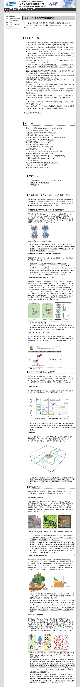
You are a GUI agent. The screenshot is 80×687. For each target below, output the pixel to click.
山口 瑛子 (29, 146)
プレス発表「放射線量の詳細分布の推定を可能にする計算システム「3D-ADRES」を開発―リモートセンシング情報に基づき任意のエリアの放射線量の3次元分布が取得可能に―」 (52, 537)
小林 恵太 (29, 153)
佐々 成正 (29, 144)
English (6, 11)
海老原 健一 (30, 133)
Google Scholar (57, 128)
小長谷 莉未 (30, 158)
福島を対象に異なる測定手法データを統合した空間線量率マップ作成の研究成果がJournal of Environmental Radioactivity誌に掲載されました (50, 91)
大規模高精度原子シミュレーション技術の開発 (45, 180)
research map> (46, 153)
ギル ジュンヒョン (32, 165)
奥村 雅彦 (29, 142)
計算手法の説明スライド (38, 323)
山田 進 (28, 135)
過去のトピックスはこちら (32, 113)
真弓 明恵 (29, 167)
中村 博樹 (29, 139)
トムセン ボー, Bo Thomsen (35, 151)
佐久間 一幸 (30, 156)
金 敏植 (28, 149)
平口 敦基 (29, 162)
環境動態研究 (34, 185)
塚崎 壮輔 (29, 160)
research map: (44, 128)
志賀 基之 (29, 137)
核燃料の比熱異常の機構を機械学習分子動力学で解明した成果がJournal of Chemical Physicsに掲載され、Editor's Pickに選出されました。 (50, 49)
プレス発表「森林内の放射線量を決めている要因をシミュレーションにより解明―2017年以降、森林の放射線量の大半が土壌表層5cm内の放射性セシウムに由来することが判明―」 (52, 596)
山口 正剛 (29, 130)
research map (45, 142)
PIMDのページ (35, 369)
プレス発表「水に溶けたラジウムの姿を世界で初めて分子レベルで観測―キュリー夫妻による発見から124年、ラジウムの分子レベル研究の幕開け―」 (52, 655)
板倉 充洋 (29, 128)
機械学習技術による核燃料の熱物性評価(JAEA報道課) (48, 263)
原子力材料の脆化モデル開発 (39, 182)
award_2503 (40, 58)
